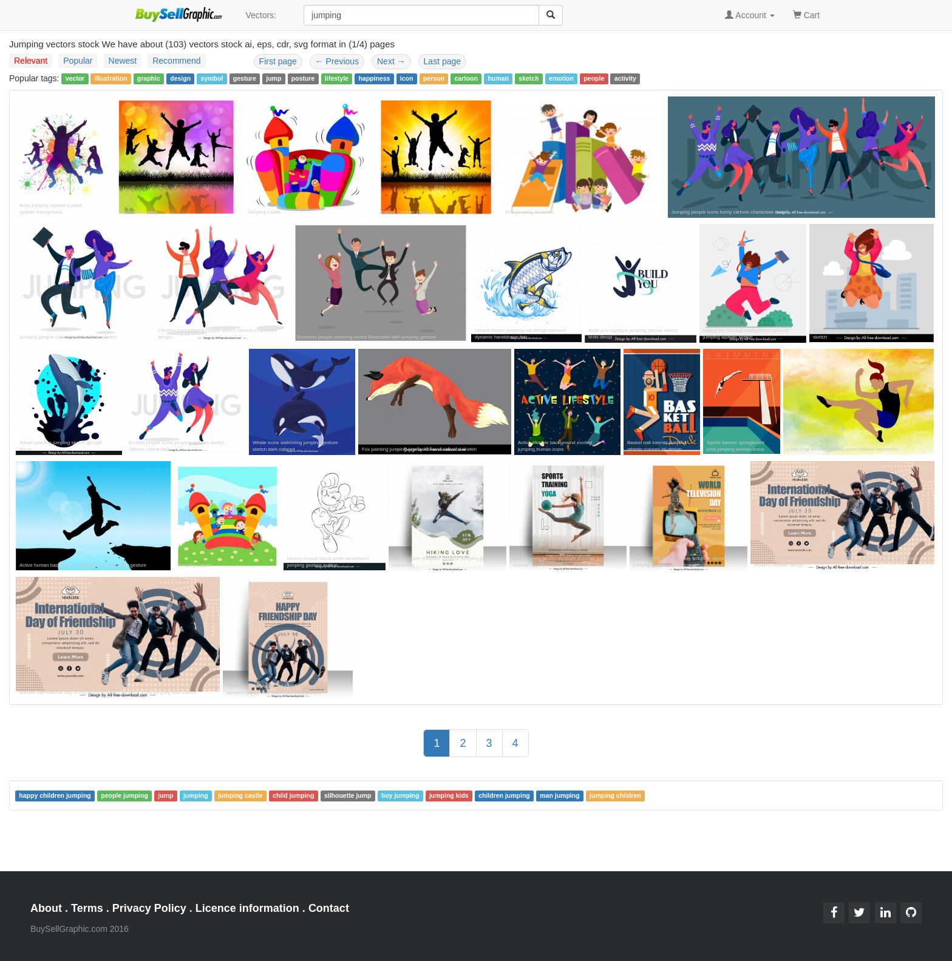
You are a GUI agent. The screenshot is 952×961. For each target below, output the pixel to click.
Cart (806, 14)
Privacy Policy (149, 908)
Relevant (30, 61)
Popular (77, 61)
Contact (328, 908)
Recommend (176, 61)
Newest (123, 61)
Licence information (247, 908)
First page (278, 61)
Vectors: (260, 15)
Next (391, 61)
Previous (337, 61)
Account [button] (750, 15)
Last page (442, 61)
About (46, 908)
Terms (87, 908)
